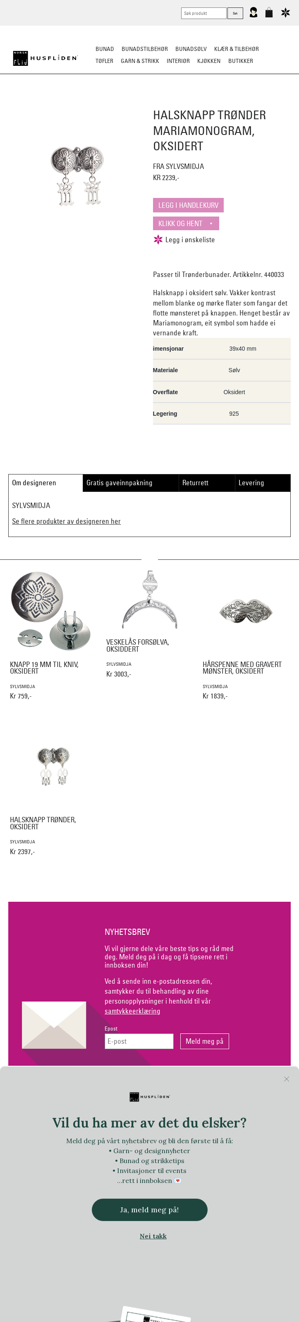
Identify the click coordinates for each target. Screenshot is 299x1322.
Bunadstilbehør (145, 49)
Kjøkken (208, 61)
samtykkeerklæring (132, 1011)
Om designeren (34, 482)
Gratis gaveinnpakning (119, 482)
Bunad (105, 49)
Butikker (240, 61)
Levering (251, 482)
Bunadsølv (191, 49)
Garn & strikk (140, 61)
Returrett (195, 482)
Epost (111, 1029)
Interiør (178, 61)
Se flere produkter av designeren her (66, 521)
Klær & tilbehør (236, 49)
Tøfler (104, 61)
